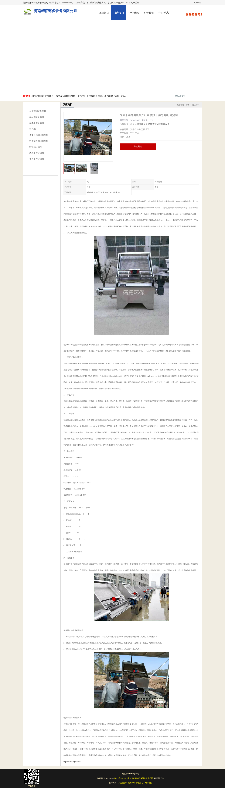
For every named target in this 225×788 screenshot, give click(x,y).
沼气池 (32, 129)
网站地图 (148, 783)
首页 (188, 105)
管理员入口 (140, 783)
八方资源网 (123, 783)
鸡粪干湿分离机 (36, 153)
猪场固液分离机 (36, 117)
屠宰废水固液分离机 (38, 135)
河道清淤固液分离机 (38, 141)
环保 (132, 124)
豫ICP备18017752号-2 (122, 778)
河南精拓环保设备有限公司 (142, 778)
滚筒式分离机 (35, 147)
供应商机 (118, 12)
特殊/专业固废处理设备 (159, 124)
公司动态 (163, 12)
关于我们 (148, 12)
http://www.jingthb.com (72, 762)
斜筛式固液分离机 (37, 111)
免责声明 (131, 783)
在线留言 (138, 146)
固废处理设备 (141, 124)
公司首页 (104, 12)
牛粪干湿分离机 (36, 159)
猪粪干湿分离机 (36, 123)
